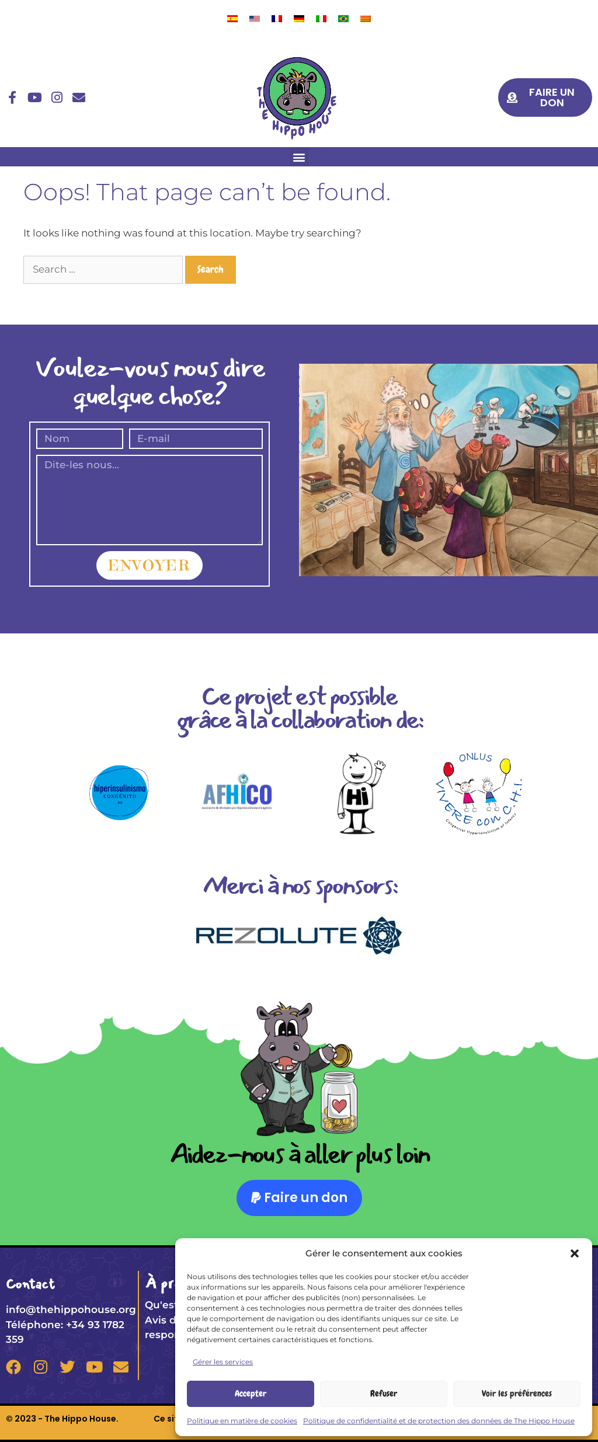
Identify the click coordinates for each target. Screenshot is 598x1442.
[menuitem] (232, 18)
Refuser (383, 1393)
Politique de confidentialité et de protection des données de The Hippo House (439, 1420)
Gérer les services (223, 1361)
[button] (574, 1253)
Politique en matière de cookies (242, 1420)
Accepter (250, 1393)
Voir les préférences (517, 1393)
